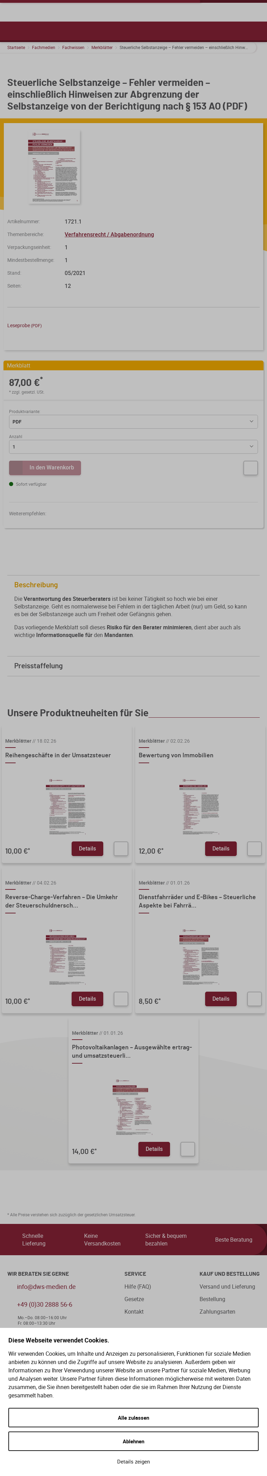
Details (87, 848)
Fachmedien (43, 47)
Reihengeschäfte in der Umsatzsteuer (58, 755)
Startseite (16, 47)
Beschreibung (135, 585)
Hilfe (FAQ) (137, 1286)
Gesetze (134, 1299)
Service (135, 1274)
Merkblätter (102, 47)
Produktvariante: (24, 411)
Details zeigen (133, 1461)
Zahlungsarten (217, 1311)
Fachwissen (73, 47)
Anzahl (15, 436)
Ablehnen (133, 1441)
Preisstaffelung (135, 666)
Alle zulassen (133, 1417)
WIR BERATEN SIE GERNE (38, 1274)
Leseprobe (24, 325)
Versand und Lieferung (227, 1286)
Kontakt (134, 1311)
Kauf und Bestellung (230, 1274)
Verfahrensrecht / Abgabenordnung (109, 234)
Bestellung (212, 1299)
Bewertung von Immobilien (176, 755)
